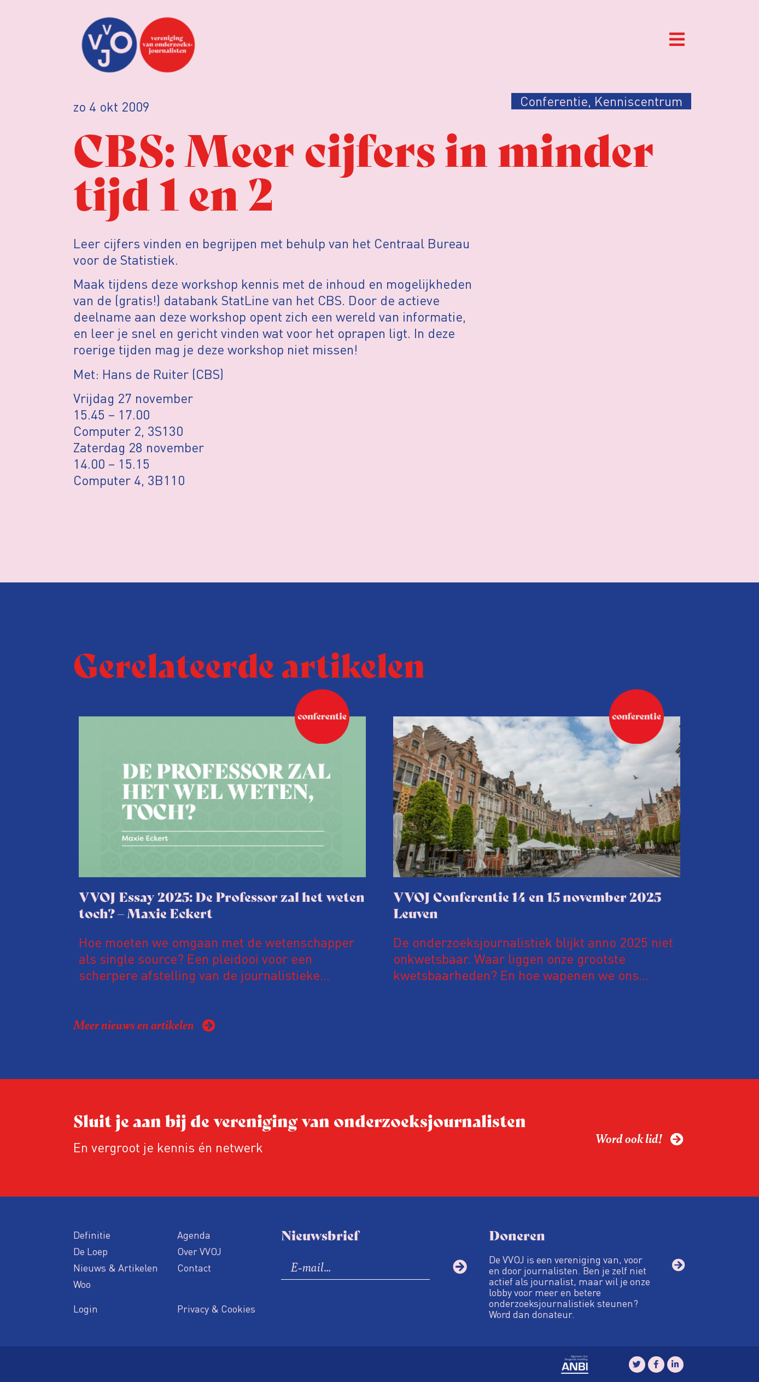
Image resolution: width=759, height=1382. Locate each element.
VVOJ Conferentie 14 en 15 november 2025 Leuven (527, 904)
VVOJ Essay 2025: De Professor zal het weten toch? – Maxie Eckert (222, 904)
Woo (82, 1284)
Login (85, 1308)
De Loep (90, 1251)
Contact (194, 1267)
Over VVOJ (199, 1251)
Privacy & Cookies (216, 1308)
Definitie (91, 1234)
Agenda (194, 1234)
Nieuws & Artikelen (115, 1267)
